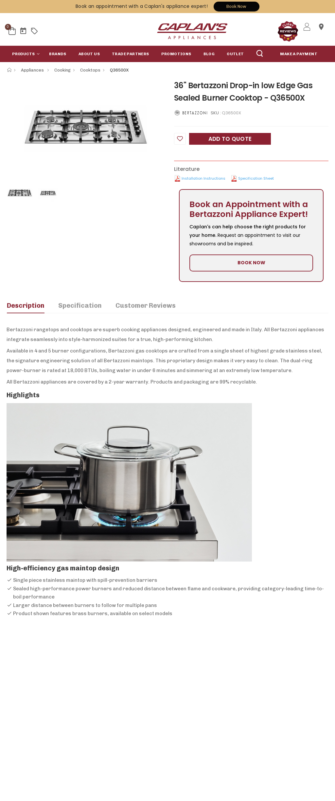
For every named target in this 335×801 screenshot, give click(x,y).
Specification (80, 305)
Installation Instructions (203, 178)
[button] (25, 54)
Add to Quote (230, 139)
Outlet (235, 54)
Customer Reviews (145, 305)
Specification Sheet (256, 178)
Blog (209, 54)
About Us (89, 54)
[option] (85, 128)
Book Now (236, 6)
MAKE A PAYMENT (298, 54)
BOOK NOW (251, 262)
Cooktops (90, 70)
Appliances (33, 70)
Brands (57, 54)
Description (25, 305)
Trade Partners (130, 54)
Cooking (62, 70)
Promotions (176, 54)
